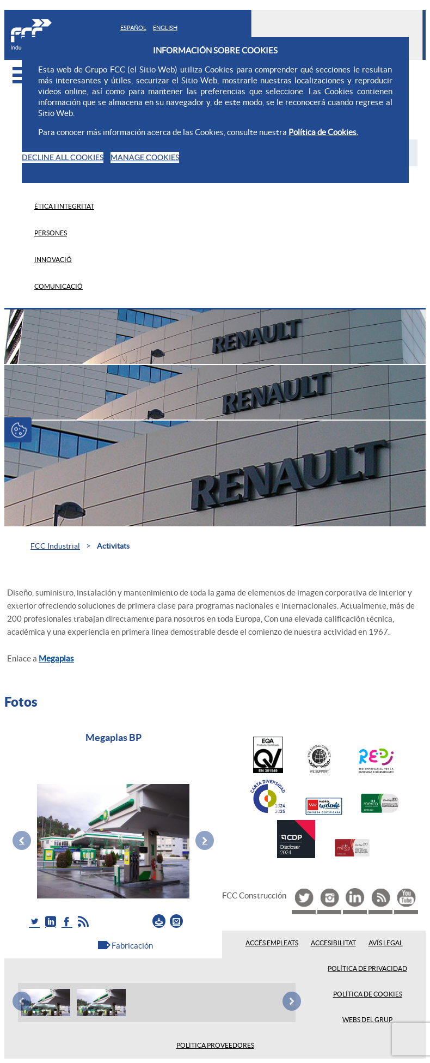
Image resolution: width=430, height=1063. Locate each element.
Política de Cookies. (323, 132)
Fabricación (132, 945)
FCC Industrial (55, 546)
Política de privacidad (367, 969)
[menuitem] (225, 206)
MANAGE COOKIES (144, 157)
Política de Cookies (367, 994)
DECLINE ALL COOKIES (62, 157)
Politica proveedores (215, 1045)
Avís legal (385, 943)
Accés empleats (271, 943)
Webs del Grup (367, 1020)
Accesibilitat (333, 943)
